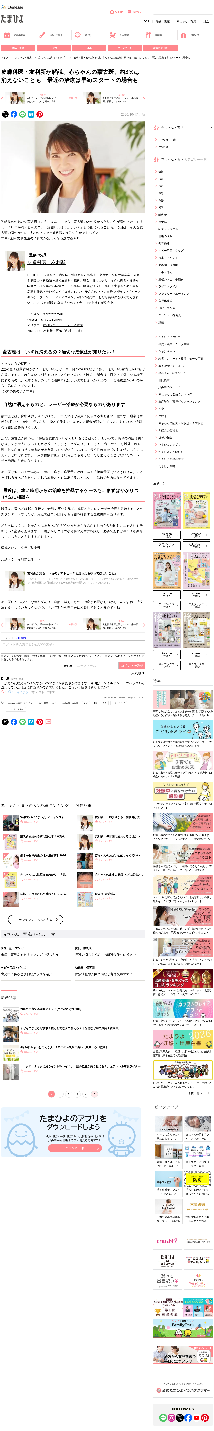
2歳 (104, 703)
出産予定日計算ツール (172, 373)
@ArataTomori (51, 319)
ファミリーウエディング (173, 293)
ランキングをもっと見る (35, 920)
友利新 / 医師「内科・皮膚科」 (65, 330)
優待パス (190, 35)
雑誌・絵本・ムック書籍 (173, 344)
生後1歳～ (164, 147)
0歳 (86, 703)
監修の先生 (165, 437)
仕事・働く (165, 272)
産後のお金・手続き (171, 279)
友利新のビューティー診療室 (63, 325)
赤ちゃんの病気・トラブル (52, 57)
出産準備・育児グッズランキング (179, 401)
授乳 (161, 207)
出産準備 (119, 35)
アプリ (53, 48)
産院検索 (164, 380)
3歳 (160, 193)
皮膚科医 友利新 (46, 262)
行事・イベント (168, 258)
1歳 (95, 703)
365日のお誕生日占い (172, 366)
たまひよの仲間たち (171, 452)
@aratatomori (53, 314)
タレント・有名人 (16, 709)
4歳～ (162, 200)
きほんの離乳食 (168, 430)
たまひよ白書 (166, 466)
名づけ (83, 35)
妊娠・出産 (163, 21)
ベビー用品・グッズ (47, 703)
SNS (89, 48)
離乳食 (153, 35)
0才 (53, 421)
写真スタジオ (160, 48)
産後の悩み (165, 236)
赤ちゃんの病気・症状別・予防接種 (180, 423)
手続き (162, 416)
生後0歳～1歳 (167, 140)
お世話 (162, 222)
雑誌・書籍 (18, 48)
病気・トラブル (168, 229)
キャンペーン (125, 48)
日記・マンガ (166, 308)
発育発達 (164, 243)
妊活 (206, 21)
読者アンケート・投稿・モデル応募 (180, 358)
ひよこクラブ (119, 703)
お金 (161, 409)
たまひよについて (169, 337)
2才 (3, 369)
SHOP (116, 12)
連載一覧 (73, 98)
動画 (161, 322)
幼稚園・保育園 (168, 265)
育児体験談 (165, 301)
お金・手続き (50, 35)
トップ (4, 57)
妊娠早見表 (14, 35)
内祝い (134, 12)
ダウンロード (75, 1148)
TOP (146, 21)
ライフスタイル (168, 286)
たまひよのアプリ (169, 444)
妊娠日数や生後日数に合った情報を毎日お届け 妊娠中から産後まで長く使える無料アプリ (75, 1138)
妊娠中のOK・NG (169, 387)
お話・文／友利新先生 (19, 559)
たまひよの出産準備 (171, 459)
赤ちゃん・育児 (186, 21)
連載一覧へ (195, 1093)
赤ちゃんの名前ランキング (175, 394)
